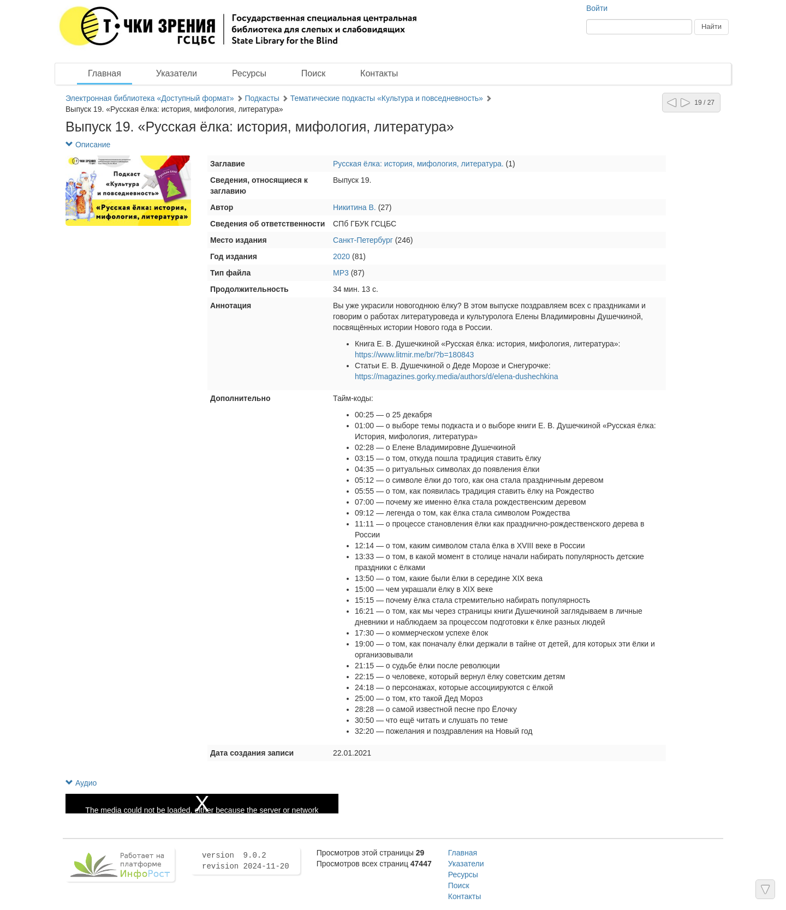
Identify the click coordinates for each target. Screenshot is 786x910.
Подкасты (263, 98)
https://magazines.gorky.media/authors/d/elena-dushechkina (456, 376)
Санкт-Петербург (363, 240)
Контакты (379, 73)
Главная (104, 73)
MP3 (341, 272)
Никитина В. (354, 207)
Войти (597, 8)
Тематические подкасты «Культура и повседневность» (387, 98)
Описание (88, 144)
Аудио (81, 783)
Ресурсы (249, 73)
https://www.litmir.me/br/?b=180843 (414, 354)
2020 (341, 256)
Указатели (176, 73)
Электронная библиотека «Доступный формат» (150, 98)
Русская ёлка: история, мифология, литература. (419, 163)
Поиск (313, 73)
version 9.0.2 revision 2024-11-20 (245, 861)
